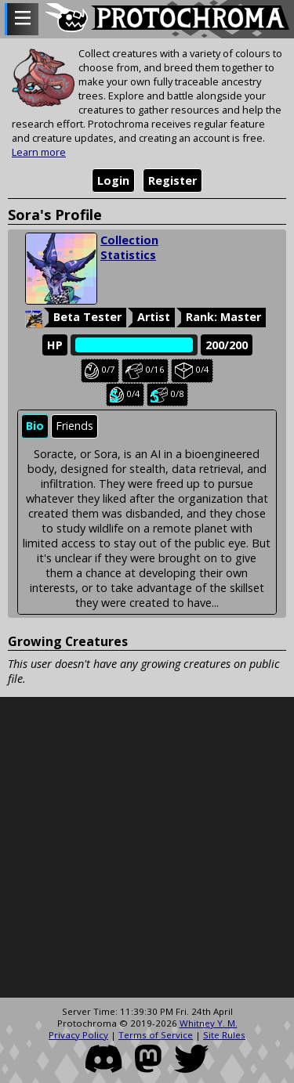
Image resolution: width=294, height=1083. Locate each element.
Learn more (39, 152)
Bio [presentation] (35, 425)
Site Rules (224, 1035)
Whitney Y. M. (209, 1023)
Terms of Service (155, 1035)
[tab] (35, 426)
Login (113, 180)
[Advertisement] (147, 848)
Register (172, 180)
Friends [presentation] (74, 425)
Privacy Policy (78, 1035)
